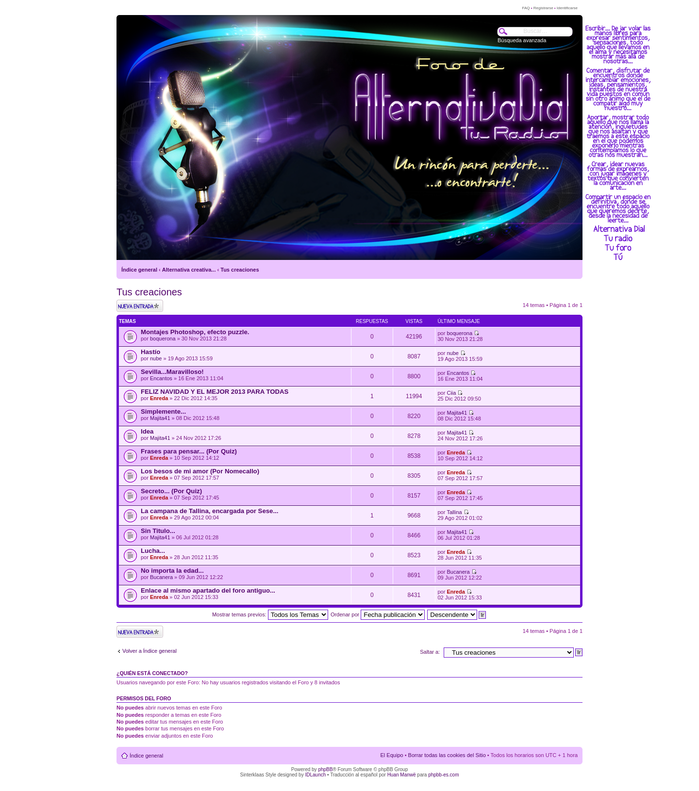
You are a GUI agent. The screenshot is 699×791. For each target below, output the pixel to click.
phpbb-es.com (443, 774)
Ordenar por (378, 614)
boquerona (163, 338)
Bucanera (161, 577)
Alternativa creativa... (189, 270)
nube (156, 358)
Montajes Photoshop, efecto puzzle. (195, 332)
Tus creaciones (239, 270)
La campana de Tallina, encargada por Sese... (209, 511)
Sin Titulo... (158, 530)
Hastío (150, 351)
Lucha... (153, 550)
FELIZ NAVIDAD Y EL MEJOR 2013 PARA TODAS (214, 391)
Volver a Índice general (149, 651)
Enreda (159, 398)
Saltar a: (430, 652)
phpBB (325, 769)
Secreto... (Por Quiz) (171, 491)
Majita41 (160, 418)
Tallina (454, 512)
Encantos (161, 378)
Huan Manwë (401, 774)
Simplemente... (163, 411)
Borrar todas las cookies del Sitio (447, 755)
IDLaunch (315, 774)
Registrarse (543, 8)
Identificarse (567, 8)
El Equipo (392, 755)
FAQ (526, 8)
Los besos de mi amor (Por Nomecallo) (200, 471)
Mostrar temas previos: (270, 614)
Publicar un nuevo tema (139, 306)
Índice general (139, 270)
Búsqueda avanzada (522, 40)
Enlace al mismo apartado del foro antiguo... (208, 590)
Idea (147, 431)
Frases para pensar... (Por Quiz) (189, 451)
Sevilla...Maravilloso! (172, 371)
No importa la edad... (172, 570)
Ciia (451, 393)
